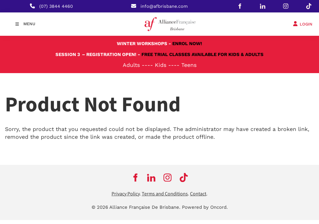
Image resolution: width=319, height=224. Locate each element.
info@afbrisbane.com (164, 6)
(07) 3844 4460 (56, 6)
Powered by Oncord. (205, 207)
